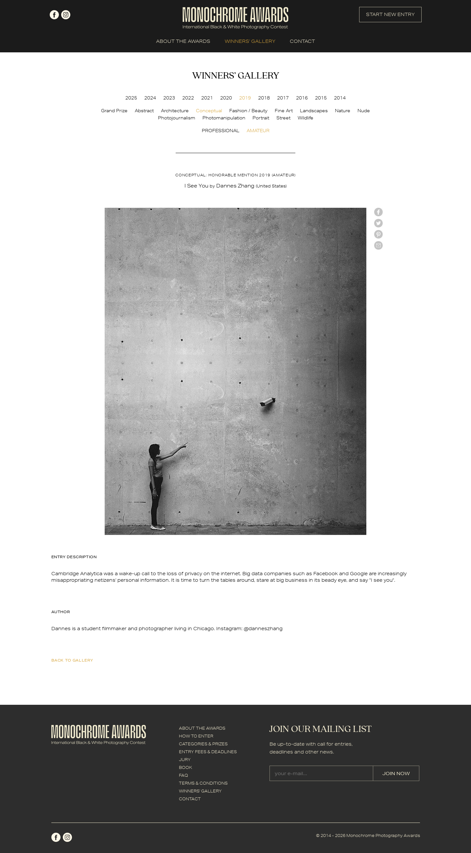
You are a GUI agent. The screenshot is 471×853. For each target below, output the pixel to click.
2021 (207, 98)
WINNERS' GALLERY (250, 41)
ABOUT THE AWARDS (183, 41)
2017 (283, 98)
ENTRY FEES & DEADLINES (208, 752)
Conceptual (209, 111)
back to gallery (72, 660)
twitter (378, 223)
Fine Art (284, 111)
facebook (54, 14)
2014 (340, 98)
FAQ (183, 775)
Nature (342, 111)
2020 (226, 98)
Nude (364, 111)
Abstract (144, 111)
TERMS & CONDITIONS (203, 783)
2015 (321, 98)
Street (283, 118)
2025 (131, 98)
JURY (185, 759)
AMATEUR (258, 130)
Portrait (261, 118)
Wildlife (305, 118)
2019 (245, 98)
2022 (188, 98)
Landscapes (314, 111)
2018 (264, 98)
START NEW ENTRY (390, 14)
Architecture (175, 111)
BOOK (185, 767)
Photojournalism (176, 118)
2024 (150, 98)
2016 (302, 98)
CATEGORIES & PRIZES (203, 744)
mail (378, 245)
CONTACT (302, 41)
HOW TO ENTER (196, 736)
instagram (65, 14)
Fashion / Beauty (248, 111)
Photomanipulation (223, 118)
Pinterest (378, 234)
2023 (169, 98)
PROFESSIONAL (220, 130)
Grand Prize (114, 111)
